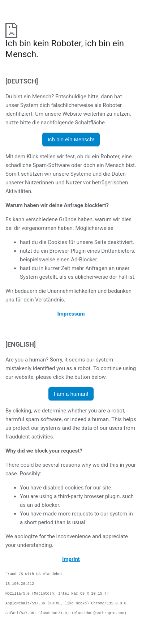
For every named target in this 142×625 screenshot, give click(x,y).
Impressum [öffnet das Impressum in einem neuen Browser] (71, 314)
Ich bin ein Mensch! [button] (71, 139)
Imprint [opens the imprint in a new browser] (71, 559)
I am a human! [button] (71, 394)
